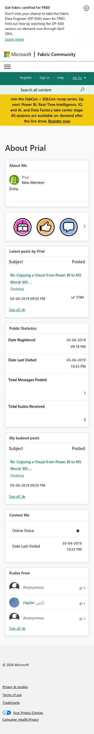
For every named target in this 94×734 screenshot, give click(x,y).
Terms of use (12, 695)
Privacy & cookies (15, 687)
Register (26, 77)
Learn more (14, 39)
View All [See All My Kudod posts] (17, 496)
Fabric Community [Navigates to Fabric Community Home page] (56, 54)
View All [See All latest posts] (17, 310)
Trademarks (11, 702)
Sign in (44, 77)
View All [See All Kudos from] (17, 628)
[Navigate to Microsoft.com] (17, 54)
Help (60, 77)
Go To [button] (77, 78)
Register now (59, 120)
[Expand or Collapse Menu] (7, 66)
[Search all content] (52, 90)
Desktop (17, 288)
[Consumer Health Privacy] (47, 719)
